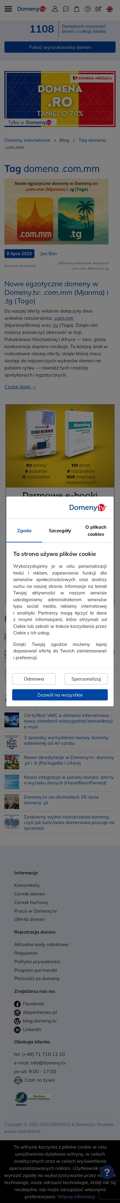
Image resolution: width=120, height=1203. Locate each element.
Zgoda (24, 531)
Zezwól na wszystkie (60, 695)
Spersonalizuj (86, 679)
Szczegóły (60, 531)
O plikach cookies (95, 530)
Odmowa (34, 679)
